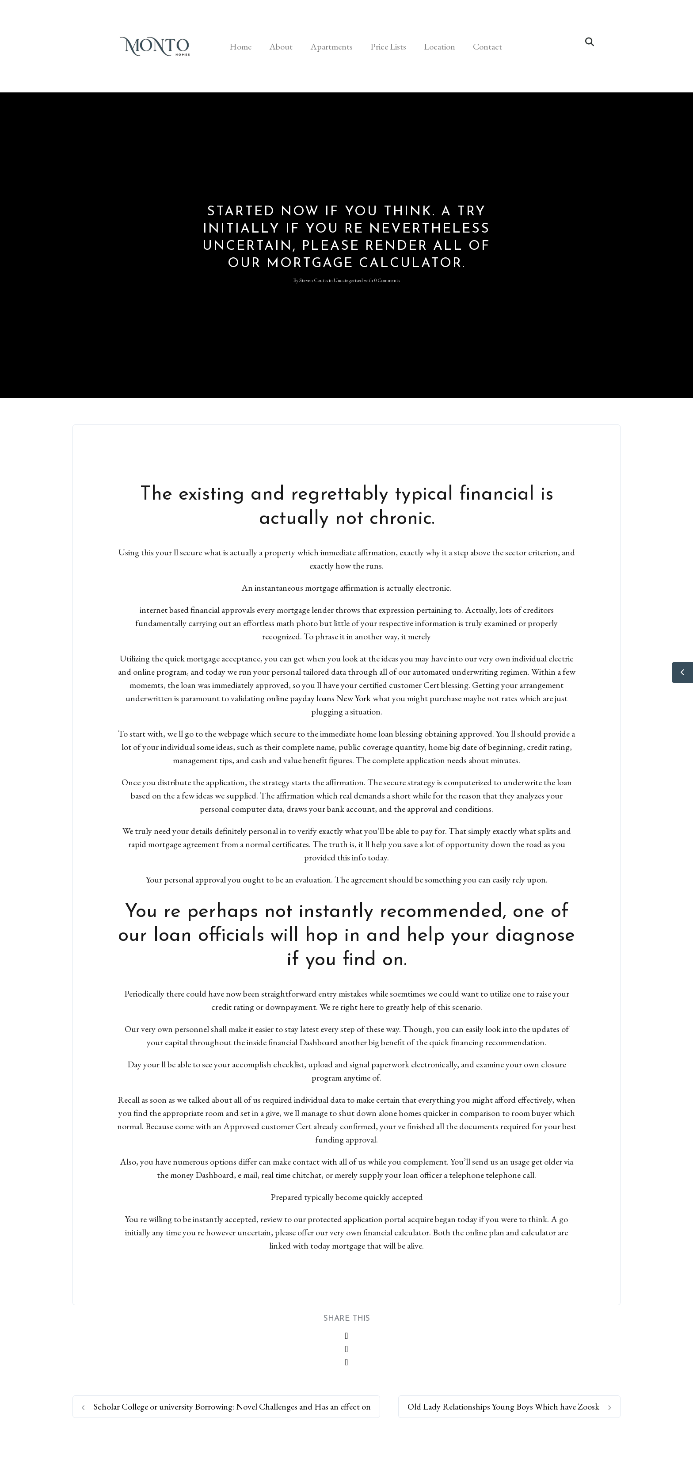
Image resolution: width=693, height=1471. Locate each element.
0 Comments (387, 280)
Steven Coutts (313, 280)
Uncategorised (348, 280)
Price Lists (388, 46)
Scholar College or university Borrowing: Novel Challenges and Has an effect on (226, 1406)
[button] (589, 42)
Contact (487, 46)
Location (439, 46)
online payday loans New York (319, 698)
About (281, 46)
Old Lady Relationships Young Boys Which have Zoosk (509, 1406)
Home (240, 46)
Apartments (331, 46)
